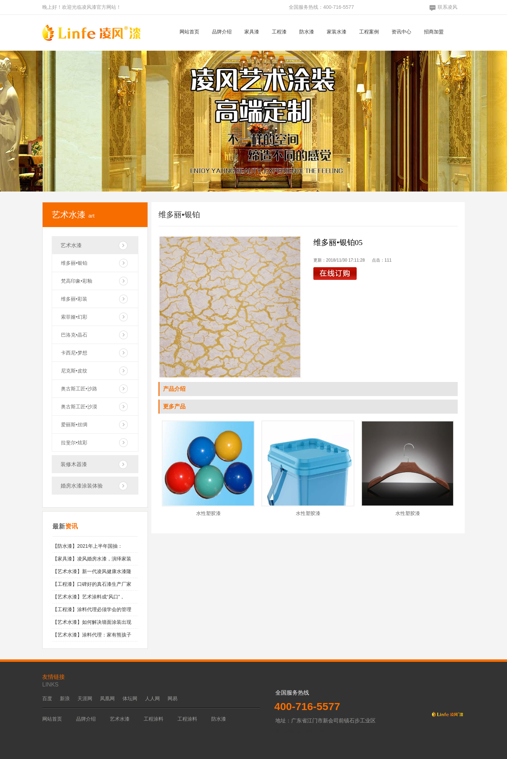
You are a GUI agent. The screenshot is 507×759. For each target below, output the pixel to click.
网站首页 (189, 31)
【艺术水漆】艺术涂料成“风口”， (88, 597)
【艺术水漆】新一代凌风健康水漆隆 (91, 571)
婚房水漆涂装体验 (82, 486)
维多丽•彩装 (74, 299)
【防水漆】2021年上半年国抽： (87, 546)
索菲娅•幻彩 (74, 317)
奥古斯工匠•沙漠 (79, 406)
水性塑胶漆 (208, 513)
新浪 (65, 698)
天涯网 (84, 698)
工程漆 (279, 31)
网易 (172, 698)
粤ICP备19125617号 (299, 731)
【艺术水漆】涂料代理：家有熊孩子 (91, 635)
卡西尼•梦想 (74, 353)
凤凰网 (107, 698)
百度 (47, 698)
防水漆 (306, 31)
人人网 (152, 698)
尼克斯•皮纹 (74, 371)
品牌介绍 (222, 31)
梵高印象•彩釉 (76, 281)
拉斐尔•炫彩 (74, 442)
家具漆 (251, 31)
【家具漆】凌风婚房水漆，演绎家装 (91, 559)
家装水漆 (336, 31)
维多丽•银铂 (74, 263)
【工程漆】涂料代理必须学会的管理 (91, 609)
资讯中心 (401, 31)
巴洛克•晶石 (74, 335)
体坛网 (130, 698)
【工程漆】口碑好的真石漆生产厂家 (91, 584)
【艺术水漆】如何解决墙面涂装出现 (91, 622)
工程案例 (369, 31)
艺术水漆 (71, 245)
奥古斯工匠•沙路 (79, 388)
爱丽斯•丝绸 (74, 424)
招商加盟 (434, 31)
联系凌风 (447, 7)
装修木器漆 (74, 464)
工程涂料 (153, 719)
